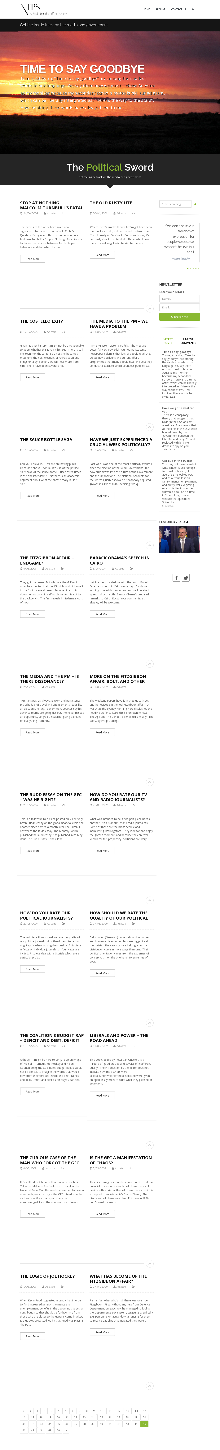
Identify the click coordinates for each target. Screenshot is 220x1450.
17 (32, 1417)
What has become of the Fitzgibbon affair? (118, 1278)
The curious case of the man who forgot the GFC (49, 1160)
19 (49, 1417)
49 (49, 1430)
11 (110, 1411)
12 (119, 1411)
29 (135, 1417)
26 (110, 1417)
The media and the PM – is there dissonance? (49, 678)
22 (75, 1417)
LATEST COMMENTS (188, 341)
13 (127, 1411)
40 (101, 1424)
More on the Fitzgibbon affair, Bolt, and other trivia (118, 681)
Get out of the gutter (177, 461)
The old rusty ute (111, 202)
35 (58, 1424)
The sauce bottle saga (46, 439)
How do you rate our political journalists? (46, 915)
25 (101, 1417)
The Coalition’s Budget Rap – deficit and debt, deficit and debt (52, 1040)
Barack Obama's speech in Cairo (120, 560)
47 (32, 1430)
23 (84, 1417)
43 (127, 1424)
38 (84, 1424)
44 (135, 1424)
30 (144, 1417)
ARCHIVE (160, 9)
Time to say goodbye (176, 352)
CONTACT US (178, 9)
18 (41, 1417)
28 (127, 1417)
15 (144, 1411)
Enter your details (171, 292)
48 (41, 1430)
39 (92, 1424)
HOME (146, 9)
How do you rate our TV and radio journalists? (118, 797)
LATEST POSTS (168, 341)
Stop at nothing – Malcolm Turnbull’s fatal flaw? (51, 208)
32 (32, 1424)
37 (75, 1424)
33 (41, 1424)
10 (101, 1411)
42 (118, 1424)
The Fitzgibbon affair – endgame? (47, 560)
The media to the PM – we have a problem (119, 323)
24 (92, 1417)
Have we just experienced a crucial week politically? (121, 441)
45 (144, 1424)
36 (66, 1424)
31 (23, 1424)
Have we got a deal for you (178, 409)
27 (118, 1417)
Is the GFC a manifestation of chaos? (121, 1160)
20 (58, 1417)
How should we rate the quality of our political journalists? (119, 918)
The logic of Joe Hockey (47, 1276)
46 (23, 1430)
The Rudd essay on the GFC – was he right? (51, 797)
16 (23, 1417)
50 (58, 1430)
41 (110, 1424)
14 (136, 1411)
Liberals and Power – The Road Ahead (119, 1037)
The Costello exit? (41, 321)
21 (66, 1417)
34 (49, 1424)
